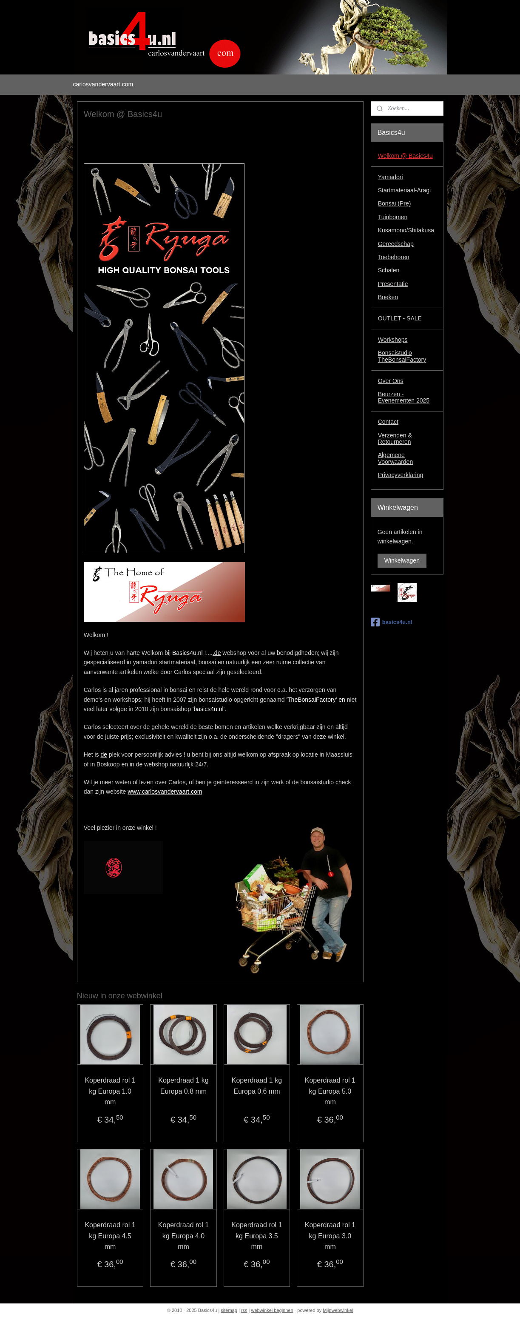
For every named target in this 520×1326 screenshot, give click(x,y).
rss (244, 1310)
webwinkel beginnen (272, 1310)
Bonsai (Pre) (394, 203)
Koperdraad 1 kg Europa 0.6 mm (256, 1086)
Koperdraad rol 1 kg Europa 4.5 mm (110, 1235)
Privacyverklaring (400, 475)
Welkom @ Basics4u (405, 155)
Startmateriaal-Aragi (404, 190)
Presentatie (393, 283)
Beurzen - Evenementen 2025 (403, 397)
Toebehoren (393, 257)
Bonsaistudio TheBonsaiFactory (402, 356)
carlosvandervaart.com (103, 84)
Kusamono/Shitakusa (406, 230)
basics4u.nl (391, 622)
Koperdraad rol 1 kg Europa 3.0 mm (329, 1235)
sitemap (229, 1310)
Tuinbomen (393, 217)
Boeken (388, 297)
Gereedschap (396, 243)
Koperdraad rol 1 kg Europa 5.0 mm (329, 1091)
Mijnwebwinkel (338, 1310)
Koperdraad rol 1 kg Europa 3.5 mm (256, 1235)
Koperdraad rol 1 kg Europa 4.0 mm (183, 1235)
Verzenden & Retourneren (395, 438)
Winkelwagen (402, 560)
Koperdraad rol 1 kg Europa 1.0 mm (110, 1091)
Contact (388, 421)
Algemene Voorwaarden (395, 458)
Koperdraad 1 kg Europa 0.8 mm (183, 1086)
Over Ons (390, 380)
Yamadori (390, 177)
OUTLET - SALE (400, 318)
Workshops (393, 339)
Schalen (389, 270)
